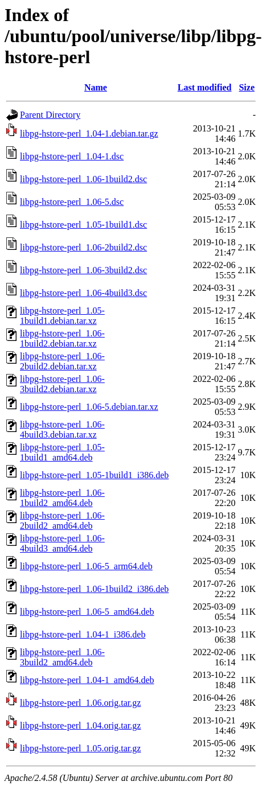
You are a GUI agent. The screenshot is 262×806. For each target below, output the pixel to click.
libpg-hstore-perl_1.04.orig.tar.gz (80, 725)
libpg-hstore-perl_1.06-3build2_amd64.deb (62, 657)
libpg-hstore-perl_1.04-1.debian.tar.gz (89, 133)
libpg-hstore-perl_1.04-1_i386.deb (82, 634)
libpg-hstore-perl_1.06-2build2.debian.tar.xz (62, 361)
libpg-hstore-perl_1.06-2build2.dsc (83, 247)
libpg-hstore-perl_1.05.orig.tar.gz (80, 748)
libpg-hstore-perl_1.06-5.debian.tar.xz (89, 407)
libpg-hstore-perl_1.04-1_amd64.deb (87, 680)
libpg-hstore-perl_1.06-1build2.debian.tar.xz (62, 338)
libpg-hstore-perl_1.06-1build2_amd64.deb (62, 498)
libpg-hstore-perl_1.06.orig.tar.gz (80, 703)
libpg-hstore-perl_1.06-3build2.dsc (83, 270)
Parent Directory (50, 115)
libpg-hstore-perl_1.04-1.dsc (72, 156)
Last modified (205, 87)
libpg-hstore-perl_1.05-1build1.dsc (83, 224)
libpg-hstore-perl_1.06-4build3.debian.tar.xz (62, 429)
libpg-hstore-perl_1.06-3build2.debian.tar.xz (62, 384)
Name (95, 87)
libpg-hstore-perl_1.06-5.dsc (72, 202)
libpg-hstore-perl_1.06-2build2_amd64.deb (62, 521)
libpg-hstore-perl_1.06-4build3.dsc (83, 293)
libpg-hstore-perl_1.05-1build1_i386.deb (94, 475)
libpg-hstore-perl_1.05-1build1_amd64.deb (62, 452)
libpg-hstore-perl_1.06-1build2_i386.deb (94, 589)
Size (247, 87)
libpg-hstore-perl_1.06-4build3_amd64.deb (62, 543)
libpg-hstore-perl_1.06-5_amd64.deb (87, 611)
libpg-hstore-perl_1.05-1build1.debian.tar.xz (62, 316)
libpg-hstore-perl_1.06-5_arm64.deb (86, 566)
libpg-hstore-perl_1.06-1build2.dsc (83, 179)
